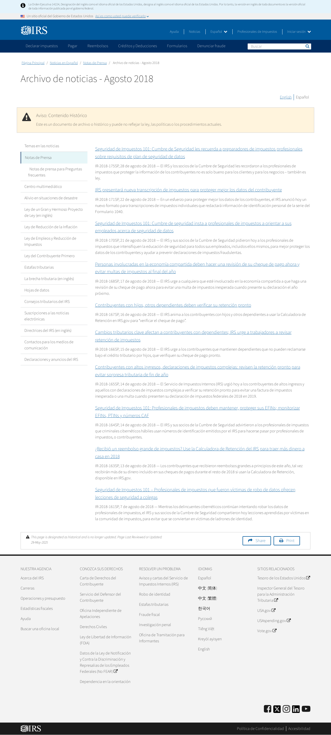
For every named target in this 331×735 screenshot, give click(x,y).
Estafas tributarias (39, 267)
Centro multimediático (43, 186)
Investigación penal (155, 625)
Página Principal (33, 63)
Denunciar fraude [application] (211, 46)
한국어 (204, 608)
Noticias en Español (64, 63)
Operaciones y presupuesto (43, 598)
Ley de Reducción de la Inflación (50, 226)
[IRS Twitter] (277, 711)
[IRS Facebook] (267, 709)
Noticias (194, 31)
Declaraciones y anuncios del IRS (51, 359)
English (286, 97)
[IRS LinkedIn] (296, 711)
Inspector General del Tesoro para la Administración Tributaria (281, 594)
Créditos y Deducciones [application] (137, 46)
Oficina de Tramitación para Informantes (162, 638)
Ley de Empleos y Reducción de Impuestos (50, 241)
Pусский (205, 619)
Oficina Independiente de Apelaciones (101, 613)
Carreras (27, 588)
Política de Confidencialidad (260, 728)
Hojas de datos (36, 289)
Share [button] (260, 541)
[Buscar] (279, 46)
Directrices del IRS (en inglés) (47, 330)
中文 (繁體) (207, 598)
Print (290, 541)
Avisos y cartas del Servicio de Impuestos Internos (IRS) (163, 581)
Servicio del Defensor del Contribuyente (100, 597)
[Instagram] (286, 709)
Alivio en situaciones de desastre (51, 197)
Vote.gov (266, 631)
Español (218, 31)
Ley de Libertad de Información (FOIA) (105, 640)
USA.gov (266, 610)
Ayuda (174, 31)
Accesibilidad (299, 728)
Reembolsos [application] (97, 46)
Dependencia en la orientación (105, 681)
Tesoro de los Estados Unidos (283, 578)
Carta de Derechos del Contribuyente (98, 581)
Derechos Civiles (93, 627)
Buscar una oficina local (40, 629)
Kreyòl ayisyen (210, 639)
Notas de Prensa (95, 63)
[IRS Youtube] (306, 709)
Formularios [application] (177, 46)
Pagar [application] (72, 46)
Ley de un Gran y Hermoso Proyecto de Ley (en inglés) (53, 212)
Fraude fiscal (149, 614)
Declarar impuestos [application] (42, 46)
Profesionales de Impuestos (257, 31)
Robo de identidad (154, 594)
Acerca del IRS (32, 578)
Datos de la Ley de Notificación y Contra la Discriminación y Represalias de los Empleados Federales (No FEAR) (105, 662)
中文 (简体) (207, 588)
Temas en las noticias (41, 146)
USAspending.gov (274, 621)
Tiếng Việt (206, 629)
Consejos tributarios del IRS (47, 301)
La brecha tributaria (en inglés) (49, 278)
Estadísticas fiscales (37, 608)
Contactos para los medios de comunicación (48, 344)
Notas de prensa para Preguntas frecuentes (54, 171)
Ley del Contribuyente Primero (49, 255)
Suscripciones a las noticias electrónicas (46, 315)
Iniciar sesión (299, 31)
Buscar (307, 46)
